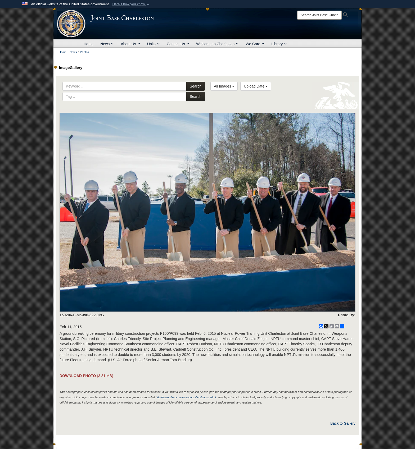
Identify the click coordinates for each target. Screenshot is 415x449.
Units (153, 44)
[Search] (319, 15)
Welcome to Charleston (217, 44)
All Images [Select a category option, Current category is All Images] (224, 86)
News (107, 44)
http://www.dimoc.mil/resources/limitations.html (186, 397)
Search (195, 86)
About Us (130, 44)
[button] (131, 4)
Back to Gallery (342, 423)
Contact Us (178, 44)
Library (279, 44)
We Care (255, 44)
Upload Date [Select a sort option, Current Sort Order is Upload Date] (256, 86)
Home (88, 44)
